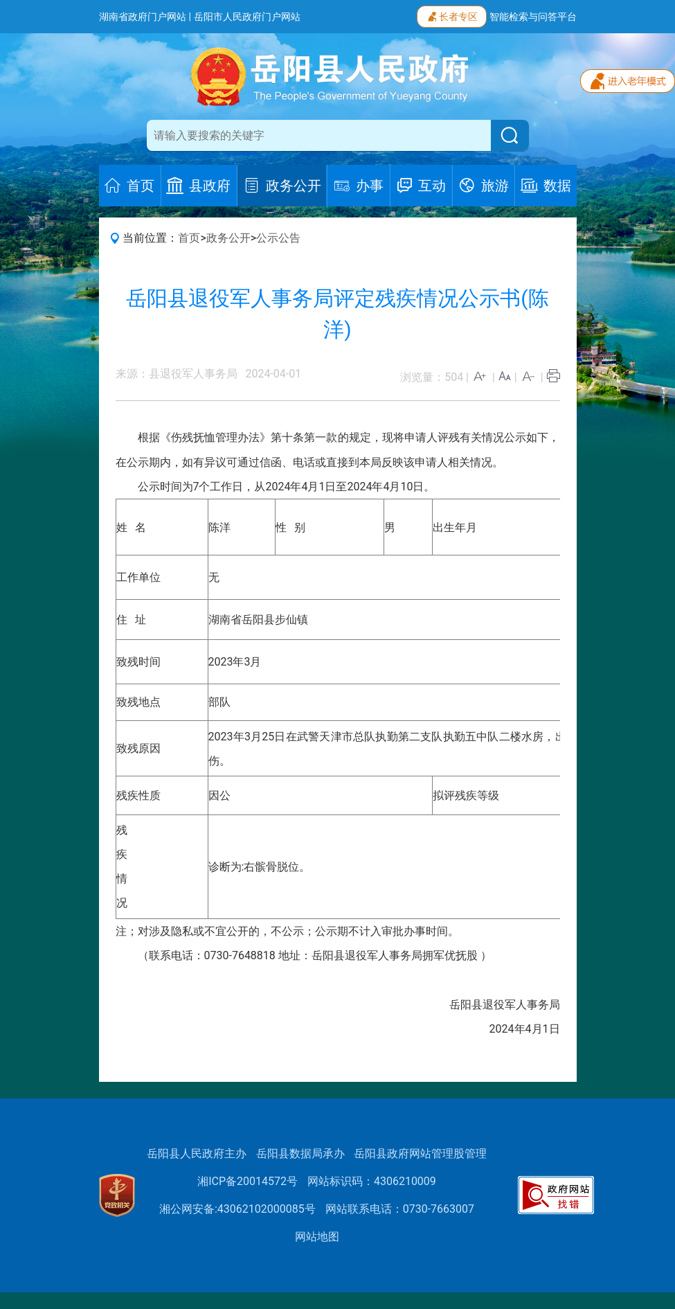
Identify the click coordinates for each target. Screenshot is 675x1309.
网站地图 (317, 1236)
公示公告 (278, 237)
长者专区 (452, 15)
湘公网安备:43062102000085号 (237, 1209)
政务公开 (228, 237)
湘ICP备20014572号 (247, 1181)
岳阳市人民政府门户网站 (247, 16)
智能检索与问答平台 (533, 16)
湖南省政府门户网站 (142, 16)
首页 (189, 237)
